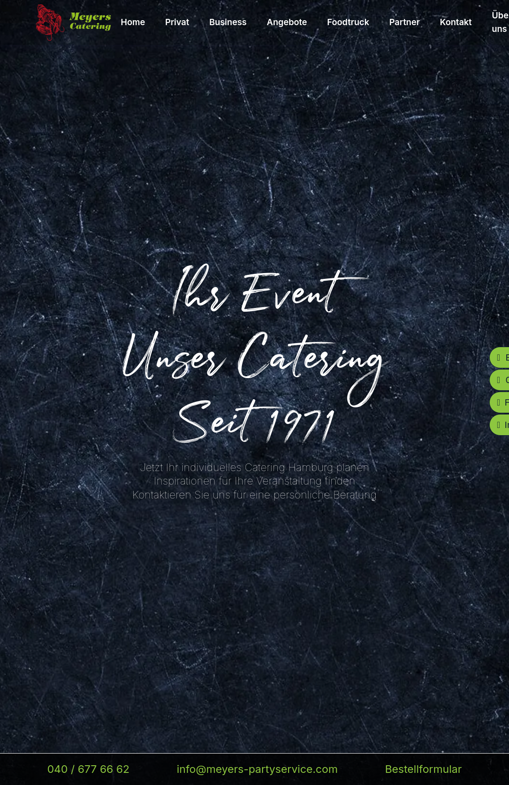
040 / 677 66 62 (88, 769)
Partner (404, 22)
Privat (177, 22)
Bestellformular (423, 769)
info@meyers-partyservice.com (257, 769)
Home (133, 22)
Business (227, 22)
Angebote (287, 22)
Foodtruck (348, 22)
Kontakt (456, 22)
